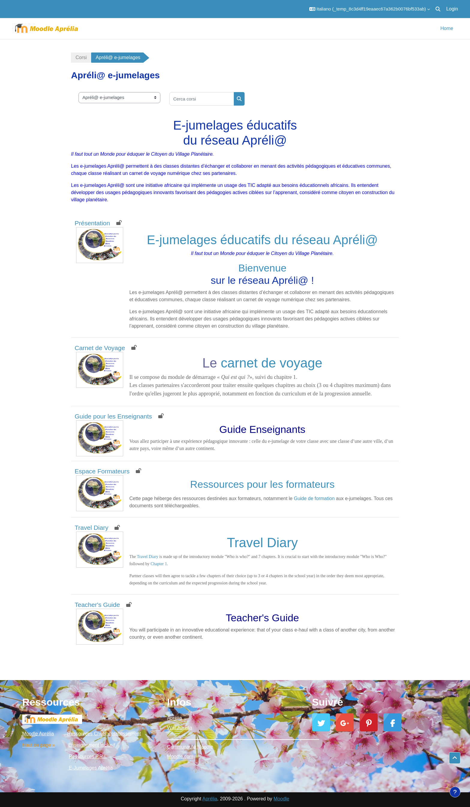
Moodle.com (180, 756)
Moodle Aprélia (38, 733)
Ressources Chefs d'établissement (104, 733)
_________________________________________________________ (235, 737)
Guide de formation (314, 498)
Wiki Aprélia (179, 727)
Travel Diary (91, 527)
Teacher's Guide (97, 604)
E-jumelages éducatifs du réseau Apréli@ (262, 240)
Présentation (92, 223)
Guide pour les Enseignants (113, 416)
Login (452, 8)
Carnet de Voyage (100, 347)
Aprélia (174, 718)
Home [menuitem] (446, 28)
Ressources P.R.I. (88, 756)
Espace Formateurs (102, 471)
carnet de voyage (271, 363)
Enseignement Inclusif (91, 745)
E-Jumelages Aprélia (90, 767)
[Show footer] (455, 792)
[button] (369, 9)
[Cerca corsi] (201, 99)
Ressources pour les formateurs (262, 484)
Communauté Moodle (190, 746)
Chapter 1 (158, 564)
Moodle (281, 798)
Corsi (81, 57)
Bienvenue (262, 268)
